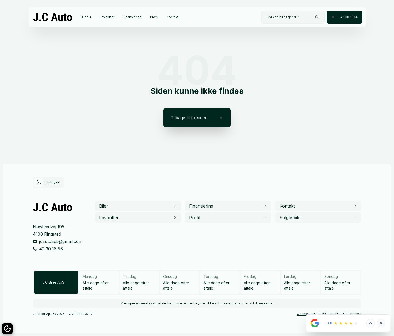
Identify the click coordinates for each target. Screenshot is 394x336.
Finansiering (132, 17)
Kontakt (172, 17)
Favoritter (107, 17)
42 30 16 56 (51, 248)
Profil (154, 17)
